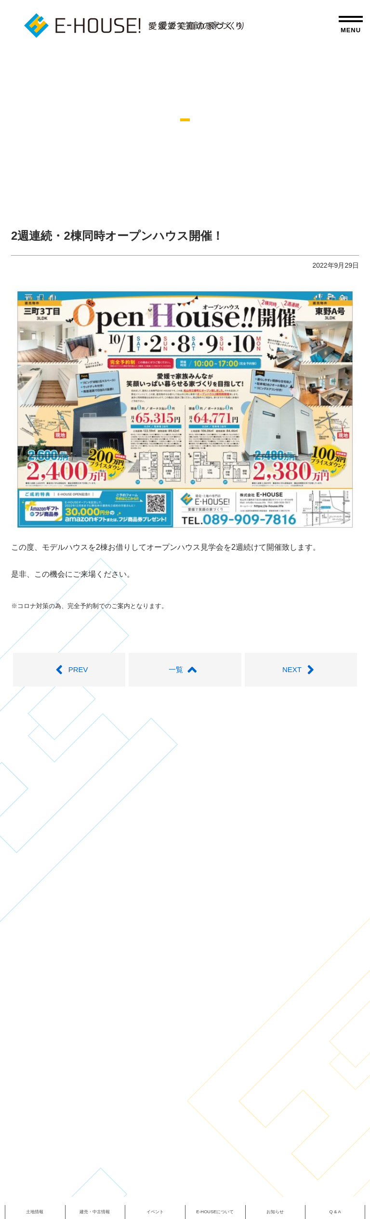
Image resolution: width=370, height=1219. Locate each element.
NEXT (301, 669)
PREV (69, 669)
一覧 (185, 669)
